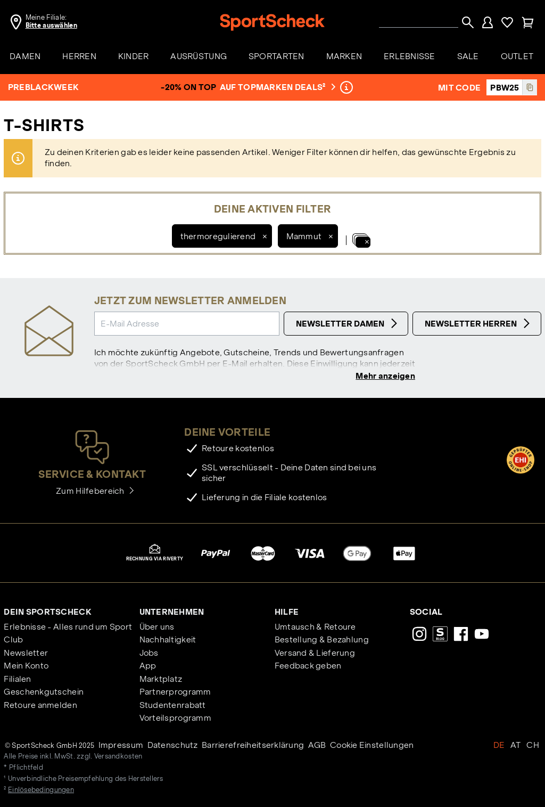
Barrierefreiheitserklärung (253, 744)
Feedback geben (308, 665)
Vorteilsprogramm (175, 717)
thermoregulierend (218, 236)
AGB (317, 744)
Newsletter (26, 652)
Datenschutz (172, 744)
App (147, 665)
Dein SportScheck (47, 611)
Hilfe (287, 611)
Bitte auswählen (51, 25)
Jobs (149, 652)
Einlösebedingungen (41, 790)
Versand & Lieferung (315, 652)
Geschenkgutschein (44, 691)
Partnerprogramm (175, 691)
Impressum (121, 744)
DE (499, 744)
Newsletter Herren (479, 323)
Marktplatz (161, 678)
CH (532, 744)
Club (13, 639)
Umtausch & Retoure (315, 626)
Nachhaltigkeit (167, 639)
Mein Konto (26, 665)
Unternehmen (171, 611)
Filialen (17, 678)
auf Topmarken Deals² (276, 87)
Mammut (304, 236)
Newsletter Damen (348, 323)
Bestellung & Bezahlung (322, 639)
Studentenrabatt (172, 705)
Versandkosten (118, 757)
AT (515, 744)
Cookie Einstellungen (372, 744)
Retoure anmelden (40, 705)
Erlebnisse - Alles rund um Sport (68, 626)
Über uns (157, 626)
